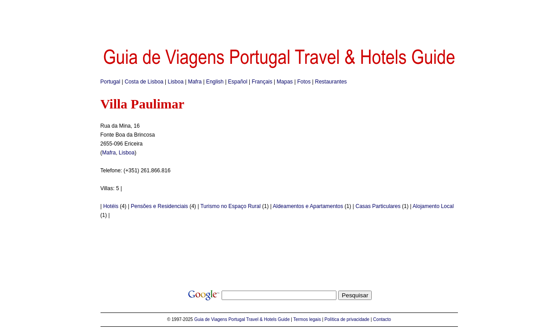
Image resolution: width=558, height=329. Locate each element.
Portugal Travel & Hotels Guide (258, 319)
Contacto (382, 319)
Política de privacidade (346, 319)
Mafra (195, 82)
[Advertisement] (279, 20)
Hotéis (110, 206)
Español (237, 82)
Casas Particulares (378, 206)
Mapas (285, 82)
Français (262, 82)
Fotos (303, 82)
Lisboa (176, 82)
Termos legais (307, 319)
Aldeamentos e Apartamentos (308, 206)
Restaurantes (331, 82)
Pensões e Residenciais (159, 206)
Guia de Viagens (210, 319)
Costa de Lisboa (144, 82)
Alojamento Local (433, 206)
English (214, 82)
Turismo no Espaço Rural (230, 206)
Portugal (111, 82)
